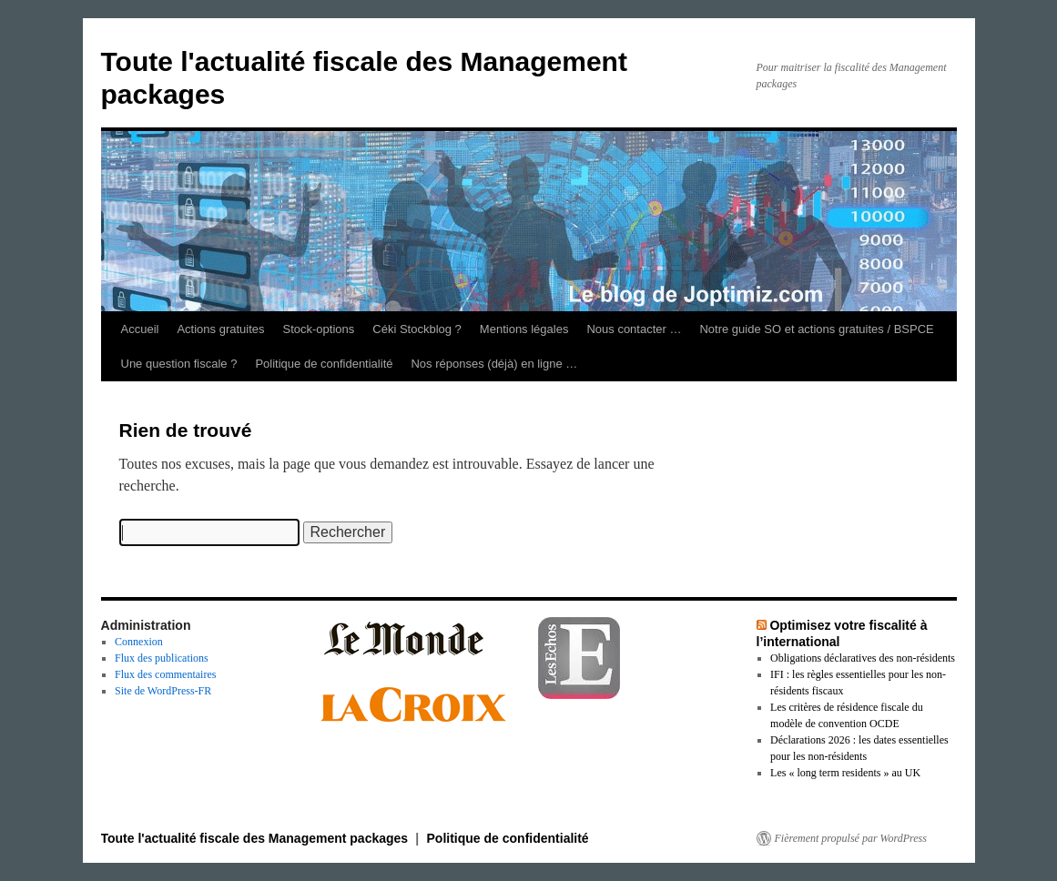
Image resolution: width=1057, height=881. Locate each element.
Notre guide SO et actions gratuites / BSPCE (816, 329)
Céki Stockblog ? (417, 329)
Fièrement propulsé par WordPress (851, 838)
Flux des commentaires (165, 674)
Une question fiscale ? (179, 363)
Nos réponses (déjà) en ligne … (494, 363)
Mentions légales (524, 329)
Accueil (140, 329)
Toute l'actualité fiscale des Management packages (256, 838)
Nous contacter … (633, 329)
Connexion (139, 641)
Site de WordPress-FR (163, 690)
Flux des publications (161, 658)
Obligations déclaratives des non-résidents (862, 658)
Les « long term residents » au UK (845, 772)
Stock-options (319, 329)
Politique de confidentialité (323, 363)
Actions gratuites (220, 329)
